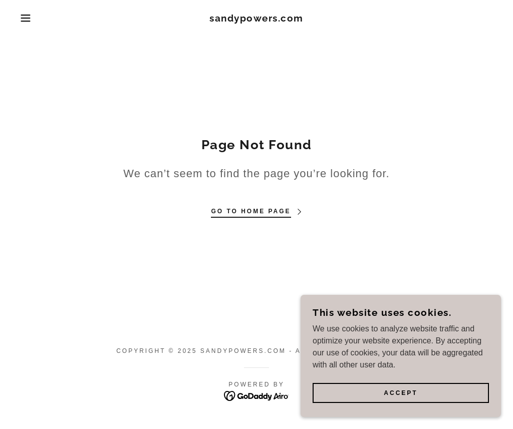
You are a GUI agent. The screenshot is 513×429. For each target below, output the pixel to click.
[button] (25, 18)
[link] (256, 19)
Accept (400, 392)
